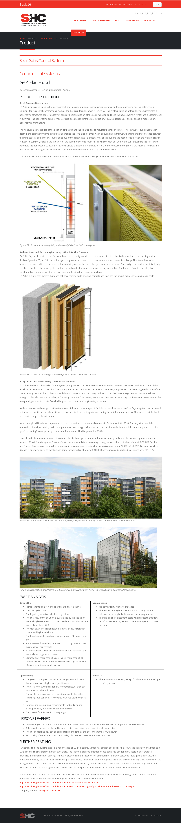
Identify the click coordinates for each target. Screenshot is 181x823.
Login (157, 4)
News (117, 20)
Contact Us (141, 4)
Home (22, 38)
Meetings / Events (101, 20)
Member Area (125, 4)
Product (64, 38)
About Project (80, 20)
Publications (132, 20)
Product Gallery (49, 38)
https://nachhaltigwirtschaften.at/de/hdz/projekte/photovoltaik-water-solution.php (60, 782)
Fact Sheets (149, 20)
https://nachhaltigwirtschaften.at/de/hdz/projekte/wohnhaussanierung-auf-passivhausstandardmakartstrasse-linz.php (77, 786)
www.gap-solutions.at (49, 790)
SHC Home (111, 4)
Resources (78, 32)
